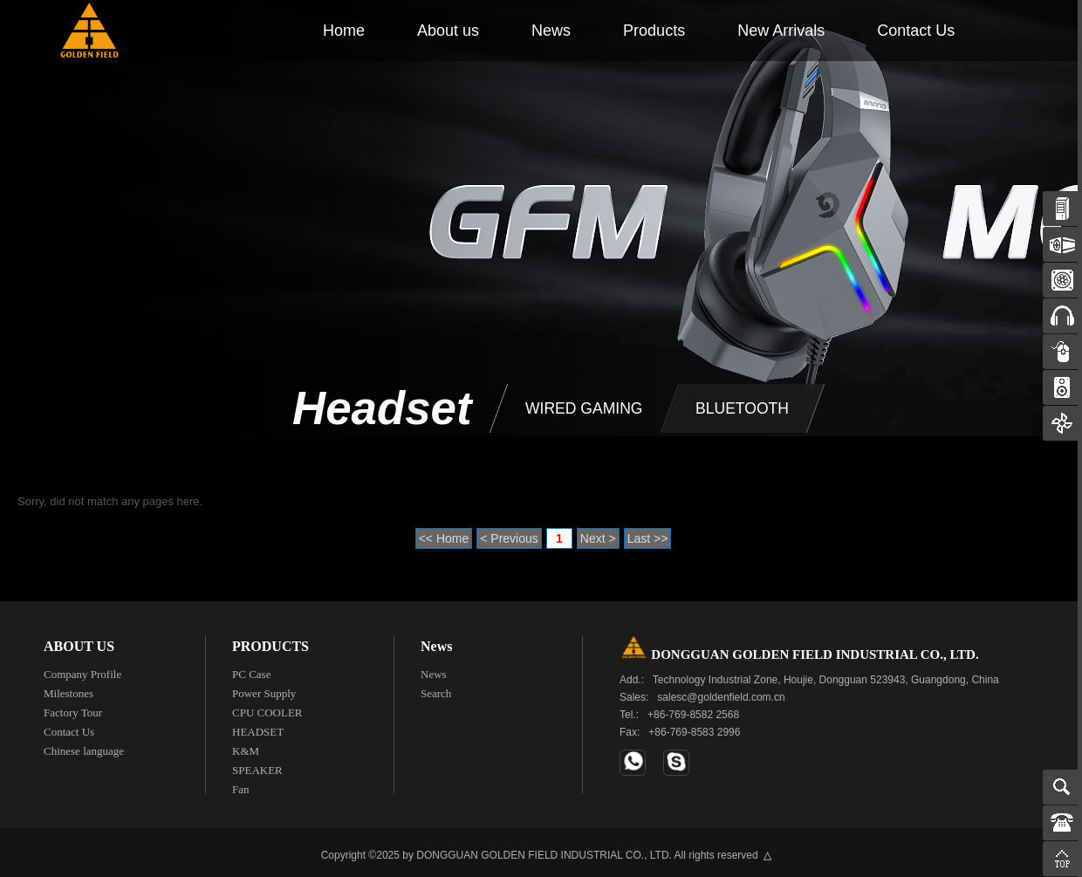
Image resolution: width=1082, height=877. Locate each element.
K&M (245, 746)
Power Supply (264, 688)
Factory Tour (73, 708)
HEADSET (258, 727)
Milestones (68, 688)
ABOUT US (79, 641)
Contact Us (916, 30)
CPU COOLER (267, 708)
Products (654, 30)
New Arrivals (781, 30)
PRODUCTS (270, 641)
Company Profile (82, 669)
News (551, 30)
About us (448, 30)
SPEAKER (257, 765)
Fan (241, 784)
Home (344, 30)
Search (436, 688)
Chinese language (84, 746)
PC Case (251, 669)
